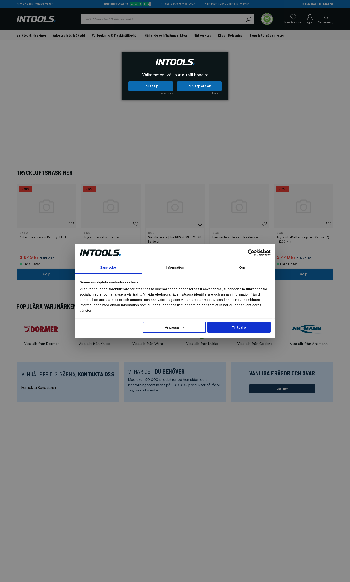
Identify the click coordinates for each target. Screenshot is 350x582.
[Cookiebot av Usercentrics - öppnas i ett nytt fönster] (251, 252)
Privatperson (200, 86)
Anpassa (174, 327)
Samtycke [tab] (108, 267)
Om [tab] (242, 267)
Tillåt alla (239, 327)
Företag (150, 86)
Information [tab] (175, 267)
